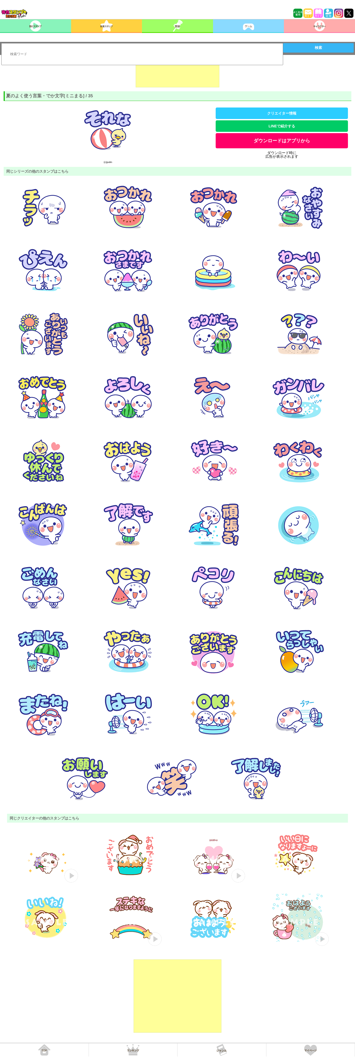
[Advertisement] (177, 74)
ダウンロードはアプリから (282, 140)
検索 (318, 48)
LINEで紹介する (281, 126)
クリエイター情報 (281, 113)
